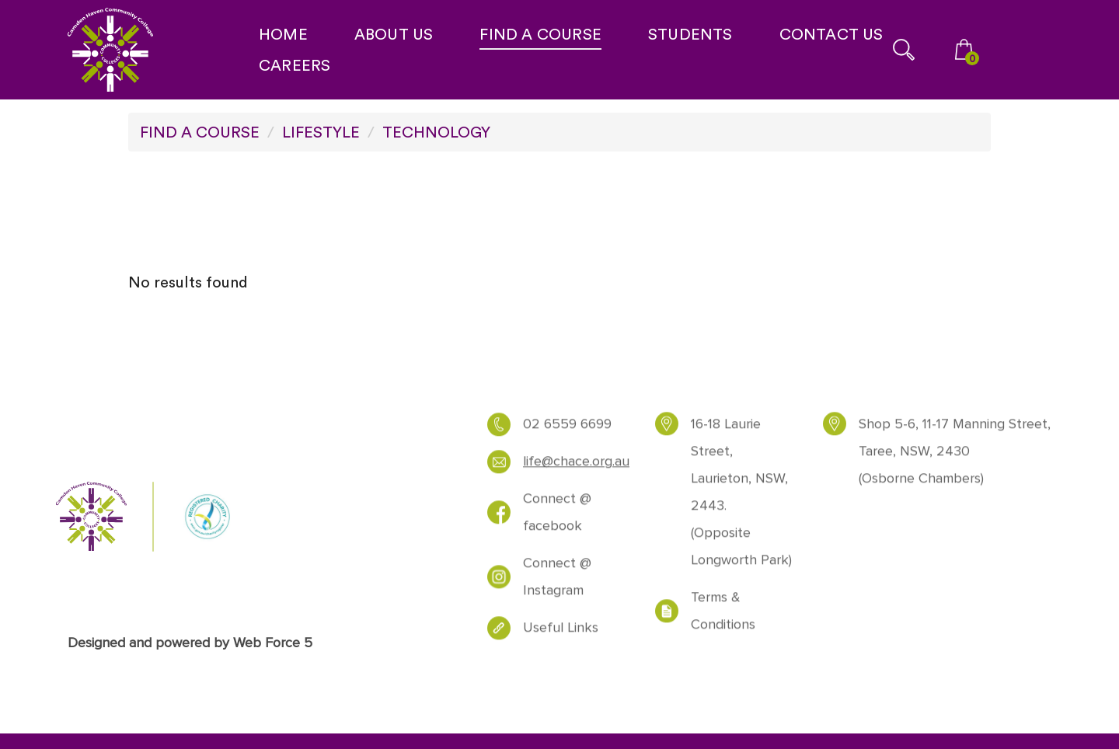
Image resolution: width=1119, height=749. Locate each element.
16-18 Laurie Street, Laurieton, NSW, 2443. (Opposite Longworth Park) (741, 498)
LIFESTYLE (321, 132)
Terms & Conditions (723, 617)
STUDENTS (690, 34)
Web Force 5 (272, 643)
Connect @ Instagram (557, 582)
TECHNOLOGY (436, 132)
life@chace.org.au (576, 467)
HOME (283, 34)
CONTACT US (831, 34)
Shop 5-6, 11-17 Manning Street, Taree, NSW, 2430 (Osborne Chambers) (955, 457)
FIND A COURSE (540, 34)
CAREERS (294, 65)
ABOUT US (394, 34)
